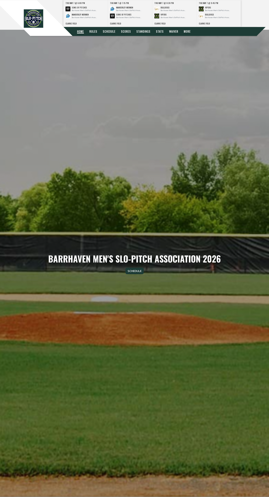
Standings (143, 31)
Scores (126, 31)
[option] (85, 13)
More (187, 31)
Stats (160, 31)
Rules (93, 31)
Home (80, 31)
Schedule (109, 31)
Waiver (173, 31)
